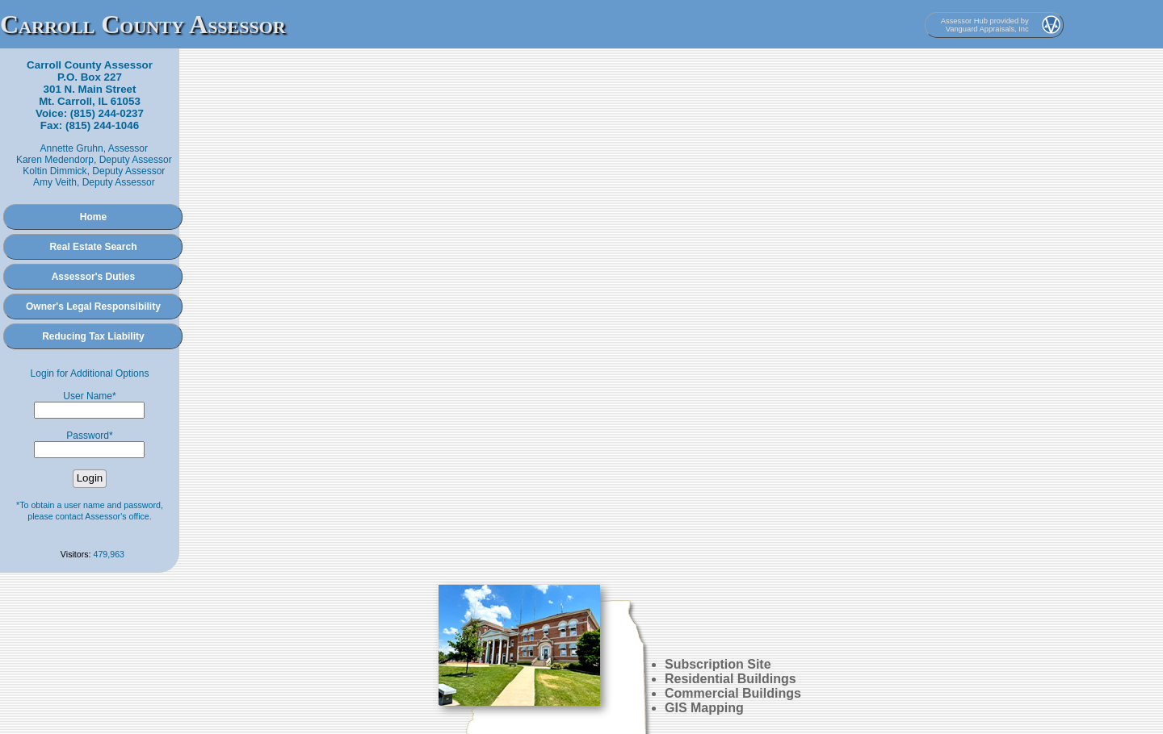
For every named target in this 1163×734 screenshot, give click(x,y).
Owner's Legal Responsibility (93, 306)
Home (93, 217)
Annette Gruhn (71, 148)
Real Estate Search (92, 246)
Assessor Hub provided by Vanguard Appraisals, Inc (985, 25)
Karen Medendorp (55, 159)
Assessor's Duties (94, 276)
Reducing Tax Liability (93, 336)
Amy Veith (55, 182)
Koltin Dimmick (54, 171)
